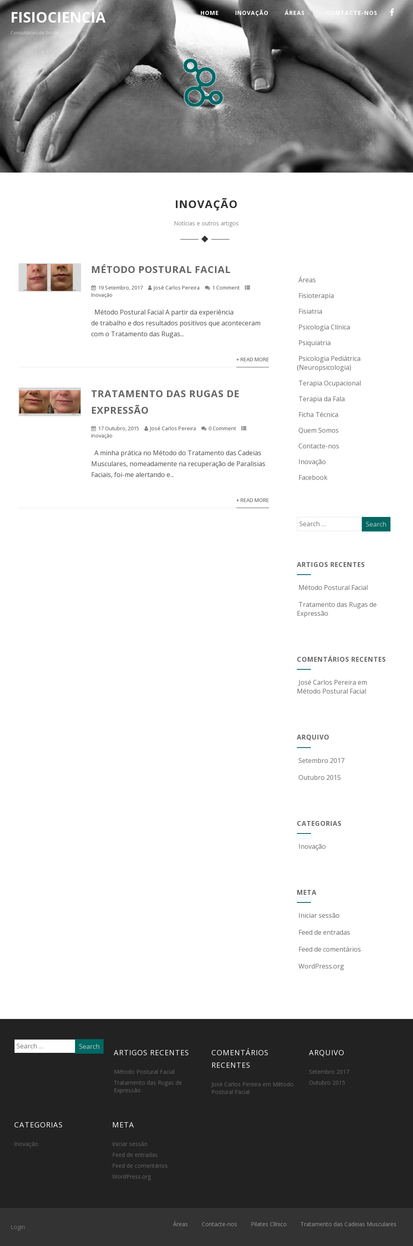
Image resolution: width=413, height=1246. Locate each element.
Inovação (252, 13)
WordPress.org (320, 966)
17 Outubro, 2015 (118, 428)
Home (209, 13)
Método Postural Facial (161, 269)
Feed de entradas (323, 932)
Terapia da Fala (321, 398)
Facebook (312, 477)
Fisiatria (309, 311)
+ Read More (252, 359)
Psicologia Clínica (323, 327)
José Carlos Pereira (177, 287)
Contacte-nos (352, 13)
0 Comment (222, 428)
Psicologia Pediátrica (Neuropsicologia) (329, 363)
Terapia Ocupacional (329, 383)
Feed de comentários (329, 949)
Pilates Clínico (269, 1224)
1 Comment (226, 287)
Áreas (298, 13)
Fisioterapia (315, 295)
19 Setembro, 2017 (120, 287)
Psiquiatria (314, 342)
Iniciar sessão (318, 915)
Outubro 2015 (319, 777)
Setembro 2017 (321, 760)
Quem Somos (318, 430)
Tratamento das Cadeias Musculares (348, 1224)
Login (17, 1227)
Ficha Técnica (317, 414)
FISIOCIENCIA (58, 17)
